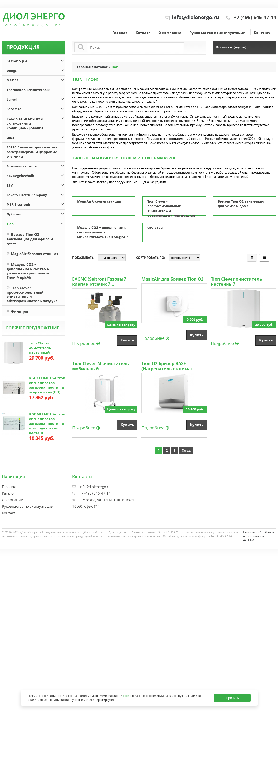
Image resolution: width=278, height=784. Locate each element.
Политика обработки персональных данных (258, 536)
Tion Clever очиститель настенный (40, 348)
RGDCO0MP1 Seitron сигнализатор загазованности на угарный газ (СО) (47, 385)
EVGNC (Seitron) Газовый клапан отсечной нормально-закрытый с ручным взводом (99, 282)
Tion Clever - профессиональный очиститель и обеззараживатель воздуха (32, 294)
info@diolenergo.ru (195, 17)
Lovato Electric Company (36, 194)
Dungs (36, 70)
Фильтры (17, 311)
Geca (36, 137)
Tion (36, 223)
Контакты (263, 32)
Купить (127, 340)
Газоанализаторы (36, 165)
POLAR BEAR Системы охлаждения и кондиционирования (36, 122)
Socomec (36, 108)
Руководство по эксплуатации (218, 32)
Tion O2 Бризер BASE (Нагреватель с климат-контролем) (167, 366)
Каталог (143, 32)
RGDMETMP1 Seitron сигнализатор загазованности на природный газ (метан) (47, 423)
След (186, 450)
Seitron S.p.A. (36, 60)
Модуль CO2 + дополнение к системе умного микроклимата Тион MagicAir (28, 270)
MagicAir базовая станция (32, 253)
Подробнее (86, 343)
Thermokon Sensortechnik (28, 90)
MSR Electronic (36, 204)
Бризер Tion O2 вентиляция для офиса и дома (30, 238)
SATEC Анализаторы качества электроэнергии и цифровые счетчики (32, 152)
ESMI (36, 185)
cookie (127, 696)
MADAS (36, 79)
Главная (119, 32)
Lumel (36, 99)
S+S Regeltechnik (36, 175)
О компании (169, 32)
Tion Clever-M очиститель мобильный (100, 366)
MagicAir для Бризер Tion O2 (172, 279)
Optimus (36, 213)
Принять (232, 698)
